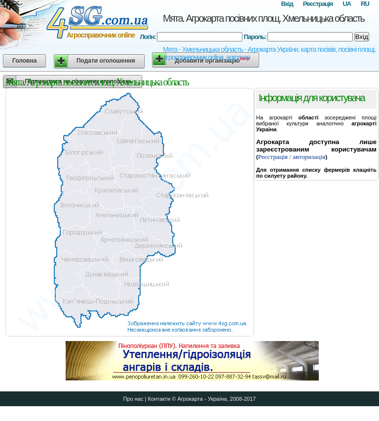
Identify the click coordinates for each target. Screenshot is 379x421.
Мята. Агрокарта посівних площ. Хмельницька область (263, 18)
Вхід (287, 3)
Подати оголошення (105, 60)
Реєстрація (318, 3)
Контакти (159, 399)
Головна (24, 60)
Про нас (133, 399)
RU (365, 3)
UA (346, 3)
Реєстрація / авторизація (292, 156)
